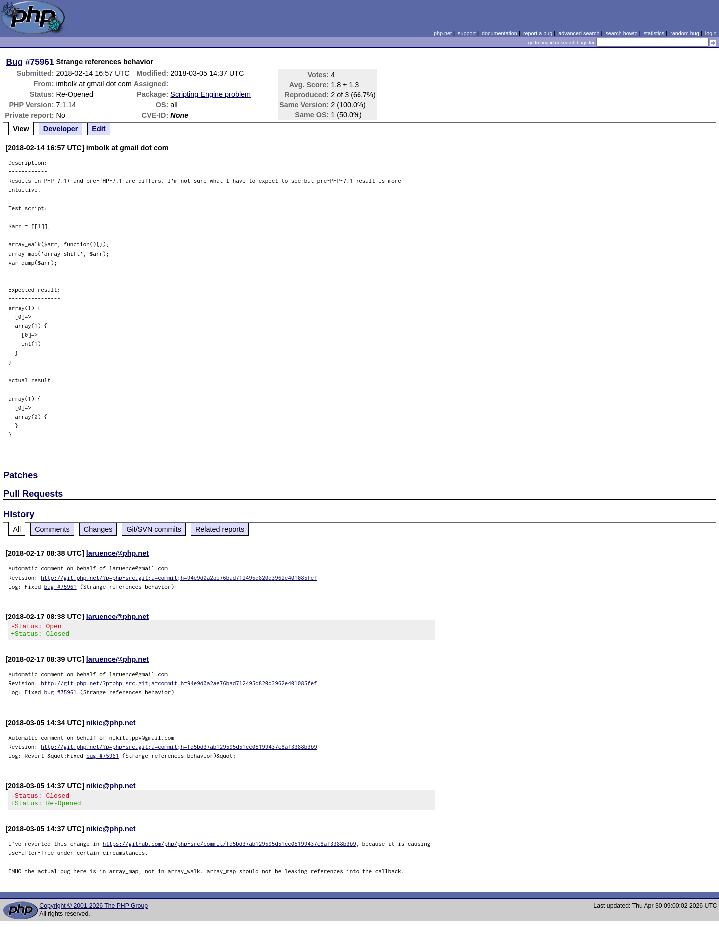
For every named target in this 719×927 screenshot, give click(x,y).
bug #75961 (60, 586)
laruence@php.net (117, 553)
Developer (60, 129)
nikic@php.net (111, 726)
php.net (443, 33)
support (467, 33)
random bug (684, 33)
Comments (52, 529)
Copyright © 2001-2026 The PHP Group (93, 911)
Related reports (219, 529)
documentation (499, 33)
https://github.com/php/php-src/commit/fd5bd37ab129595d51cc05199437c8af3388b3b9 (229, 849)
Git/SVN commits (153, 529)
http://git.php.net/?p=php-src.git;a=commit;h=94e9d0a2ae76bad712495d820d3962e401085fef (179, 577)
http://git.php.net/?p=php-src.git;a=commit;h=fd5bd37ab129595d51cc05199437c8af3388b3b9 (179, 749)
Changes (98, 529)
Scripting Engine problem (210, 94)
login (711, 33)
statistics (654, 33)
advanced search (578, 33)
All (17, 529)
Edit (98, 129)
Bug (14, 62)
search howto (621, 33)
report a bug (537, 33)
